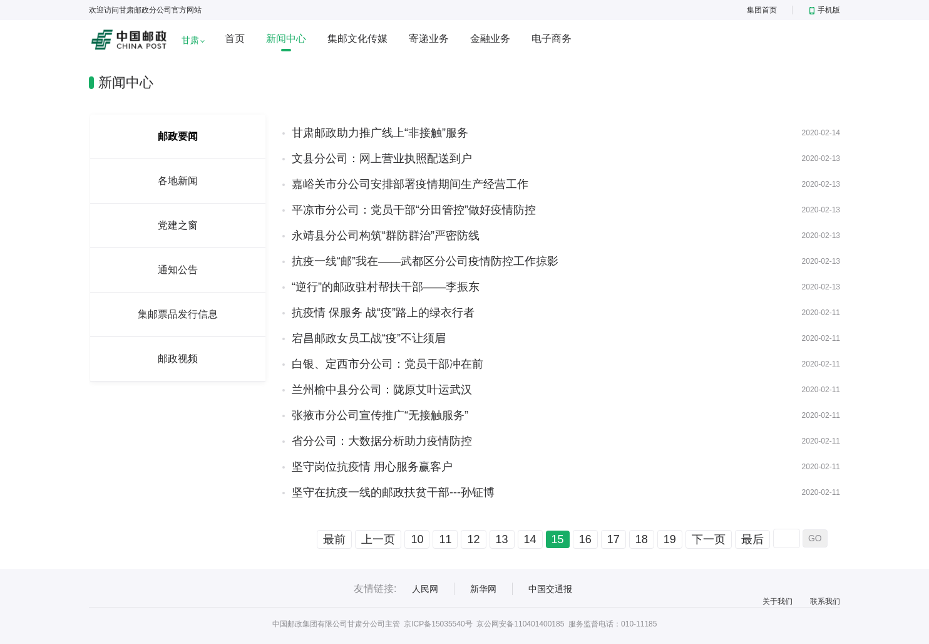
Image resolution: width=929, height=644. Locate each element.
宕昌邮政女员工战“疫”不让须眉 (369, 338)
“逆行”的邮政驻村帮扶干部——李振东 (386, 287)
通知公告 (178, 269)
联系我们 (825, 601)
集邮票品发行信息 (178, 314)
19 (670, 539)
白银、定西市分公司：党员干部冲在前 (387, 364)
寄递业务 (429, 38)
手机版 (824, 10)
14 (530, 539)
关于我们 (777, 601)
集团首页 (762, 10)
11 (445, 539)
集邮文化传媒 (357, 38)
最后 (752, 539)
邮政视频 (178, 358)
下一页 (709, 539)
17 (613, 539)
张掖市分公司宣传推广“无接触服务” (380, 415)
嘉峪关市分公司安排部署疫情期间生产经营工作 (410, 184)
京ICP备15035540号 (438, 624)
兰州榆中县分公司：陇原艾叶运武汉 (382, 389)
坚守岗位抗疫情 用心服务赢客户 (372, 466)
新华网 (483, 589)
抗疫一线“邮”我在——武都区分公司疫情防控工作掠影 (425, 261)
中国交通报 (550, 589)
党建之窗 (178, 225)
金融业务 (490, 38)
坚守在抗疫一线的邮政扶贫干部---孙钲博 (393, 492)
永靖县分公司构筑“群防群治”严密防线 (386, 235)
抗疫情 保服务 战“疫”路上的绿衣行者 (383, 312)
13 (502, 539)
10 (417, 539)
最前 (334, 539)
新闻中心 (286, 38)
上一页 (378, 539)
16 (585, 539)
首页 (235, 38)
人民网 (425, 589)
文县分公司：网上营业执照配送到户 (382, 158)
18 (641, 539)
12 (473, 539)
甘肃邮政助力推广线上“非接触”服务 (380, 133)
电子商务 (551, 38)
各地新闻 (178, 180)
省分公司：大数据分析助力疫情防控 (382, 441)
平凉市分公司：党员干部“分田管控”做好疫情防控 (414, 210)
